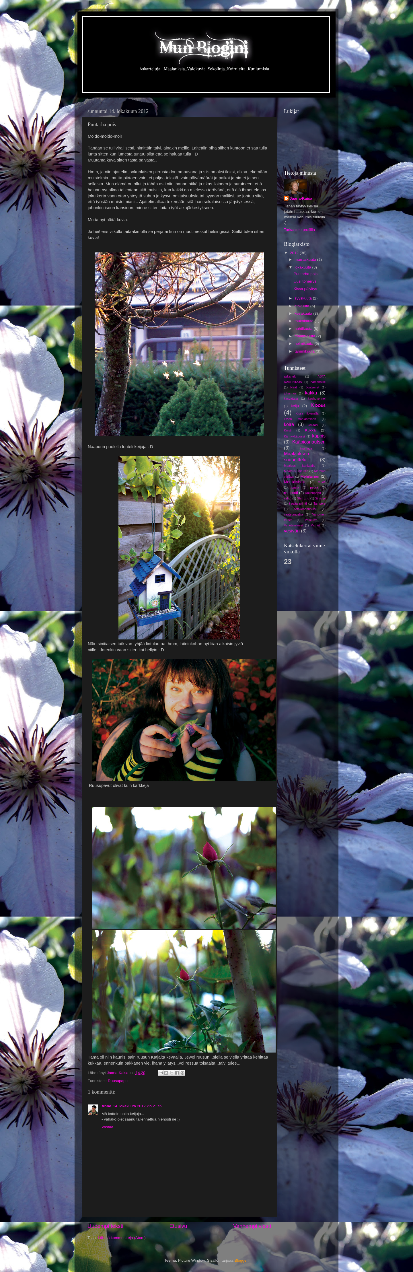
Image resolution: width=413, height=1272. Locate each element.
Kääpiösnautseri (309, 441)
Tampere (319, 503)
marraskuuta (306, 259)
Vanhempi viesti (252, 1226)
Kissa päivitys (305, 289)
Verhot (315, 525)
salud (287, 498)
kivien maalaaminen (300, 419)
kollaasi (313, 425)
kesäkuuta (304, 313)
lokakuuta (303, 267)
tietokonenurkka (304, 509)
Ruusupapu (118, 1081)
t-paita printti (298, 503)
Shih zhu (303, 498)
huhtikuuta (304, 328)
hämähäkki (318, 382)
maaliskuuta (305, 336)
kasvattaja (291, 398)
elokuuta (302, 306)
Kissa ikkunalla (307, 413)
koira (289, 424)
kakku (311, 392)
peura (314, 487)
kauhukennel (317, 398)
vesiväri (292, 530)
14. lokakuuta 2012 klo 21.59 (138, 1106)
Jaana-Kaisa (301, 198)
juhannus (290, 393)
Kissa (318, 405)
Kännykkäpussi (294, 436)
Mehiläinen (309, 476)
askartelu (290, 376)
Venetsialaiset (293, 525)
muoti (322, 482)
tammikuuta (305, 351)
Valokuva (311, 520)
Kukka (310, 430)
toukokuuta (305, 321)
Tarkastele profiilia (299, 229)
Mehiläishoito (295, 482)
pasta (295, 487)
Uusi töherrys (305, 281)
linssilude (305, 448)
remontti (291, 493)
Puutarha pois (305, 274)
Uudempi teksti (105, 1226)
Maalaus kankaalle (299, 465)
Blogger (241, 1260)
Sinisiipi (320, 498)
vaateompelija (293, 514)
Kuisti (287, 430)
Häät (293, 387)
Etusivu (178, 1226)
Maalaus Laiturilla (296, 471)
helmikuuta (304, 343)
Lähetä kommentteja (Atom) (122, 1238)
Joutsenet (312, 387)
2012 (295, 253)
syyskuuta (304, 298)
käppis (319, 435)
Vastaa (107, 1127)
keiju (295, 406)
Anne (106, 1106)
